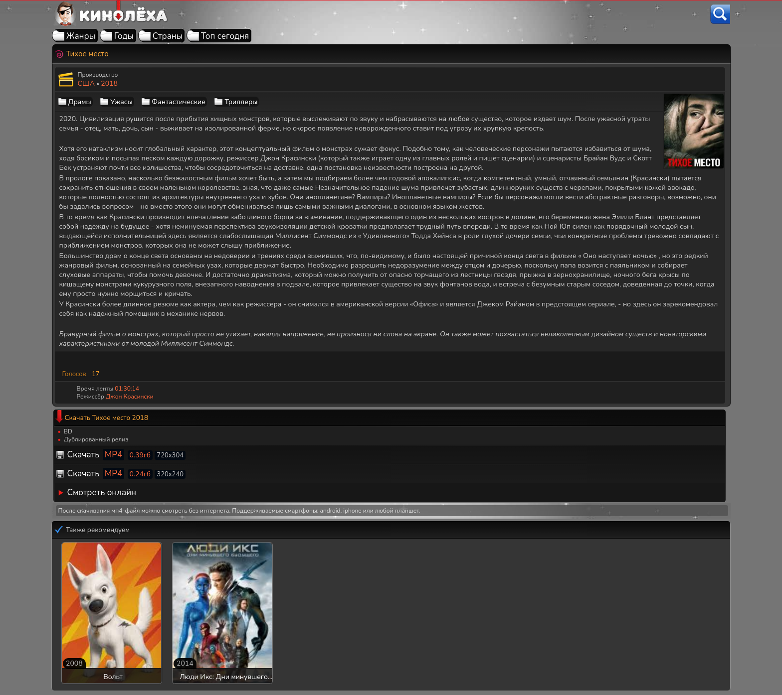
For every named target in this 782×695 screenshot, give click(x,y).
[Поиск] (720, 14)
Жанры (80, 36)
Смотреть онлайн (102, 492)
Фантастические (178, 102)
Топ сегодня (225, 36)
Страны (168, 36)
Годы (124, 36)
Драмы (79, 102)
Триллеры (240, 102)
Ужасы (121, 102)
